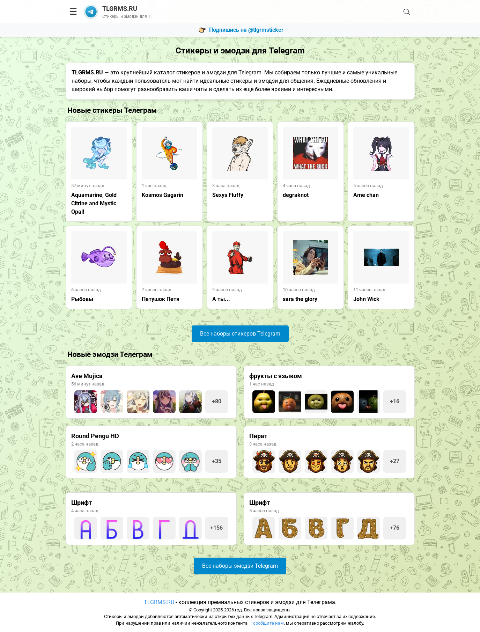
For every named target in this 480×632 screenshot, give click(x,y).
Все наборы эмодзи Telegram (240, 566)
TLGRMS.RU (159, 602)
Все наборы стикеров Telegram (240, 333)
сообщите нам (268, 623)
